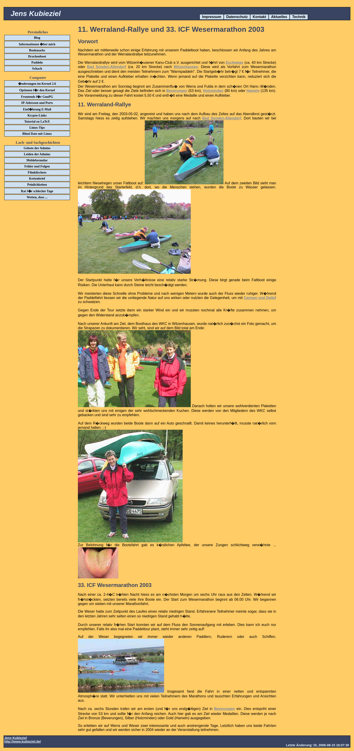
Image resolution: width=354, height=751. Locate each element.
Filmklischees (37, 172)
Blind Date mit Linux (37, 133)
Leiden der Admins (37, 154)
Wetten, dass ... (37, 197)
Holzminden (213, 91)
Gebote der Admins (37, 148)
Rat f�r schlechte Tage (37, 191)
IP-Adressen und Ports (37, 103)
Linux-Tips (37, 127)
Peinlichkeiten (37, 184)
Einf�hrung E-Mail (37, 109)
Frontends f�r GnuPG (37, 96)
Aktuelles (279, 17)
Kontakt (259, 17)
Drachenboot (37, 56)
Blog (37, 37)
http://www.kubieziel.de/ (22, 741)
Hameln (253, 91)
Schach (37, 68)
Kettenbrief (37, 178)
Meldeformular (37, 160)
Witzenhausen (186, 67)
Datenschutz (237, 17)
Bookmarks (37, 50)
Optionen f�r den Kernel (37, 90)
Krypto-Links (37, 115)
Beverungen (176, 91)
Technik (298, 17)
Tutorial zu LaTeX (37, 121)
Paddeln (37, 62)
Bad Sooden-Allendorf (106, 67)
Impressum (211, 17)
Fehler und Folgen (37, 166)
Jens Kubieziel (36, 13)
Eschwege (234, 62)
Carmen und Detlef (260, 298)
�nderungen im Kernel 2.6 (37, 83)
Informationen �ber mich (37, 44)
